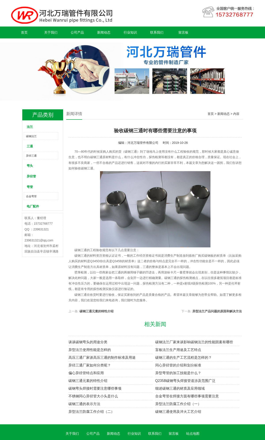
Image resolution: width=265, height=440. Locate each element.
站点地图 (192, 433)
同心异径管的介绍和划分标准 (178, 365)
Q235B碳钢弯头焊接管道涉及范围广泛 (185, 381)
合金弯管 (31, 196)
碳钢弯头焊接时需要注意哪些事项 (94, 388)
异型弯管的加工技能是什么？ (178, 373)
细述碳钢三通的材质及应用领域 (180, 388)
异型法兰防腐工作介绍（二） (91, 411)
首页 (24, 32)
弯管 (30, 187)
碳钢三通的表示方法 (84, 404)
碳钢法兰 (31, 136)
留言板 (183, 32)
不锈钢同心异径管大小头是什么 (93, 396)
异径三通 (31, 155)
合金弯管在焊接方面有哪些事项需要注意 (187, 396)
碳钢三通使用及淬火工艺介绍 (178, 411)
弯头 (30, 165)
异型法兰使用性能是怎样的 (89, 350)
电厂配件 (33, 206)
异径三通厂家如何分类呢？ (89, 365)
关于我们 (50, 32)
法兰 (30, 127)
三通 (30, 146)
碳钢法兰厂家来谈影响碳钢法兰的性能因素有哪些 (194, 342)
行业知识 (130, 32)
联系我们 (156, 32)
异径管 (31, 176)
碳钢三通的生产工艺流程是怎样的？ (183, 357)
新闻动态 (103, 32)
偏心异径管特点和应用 (86, 373)
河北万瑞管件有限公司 (142, 142)
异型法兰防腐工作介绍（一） (178, 404)
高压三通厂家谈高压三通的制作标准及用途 (102, 357)
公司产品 (77, 32)
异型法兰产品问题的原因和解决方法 (217, 311)
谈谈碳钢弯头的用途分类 (87, 342)
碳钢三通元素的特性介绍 (97, 311)
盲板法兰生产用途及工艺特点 (178, 350)
